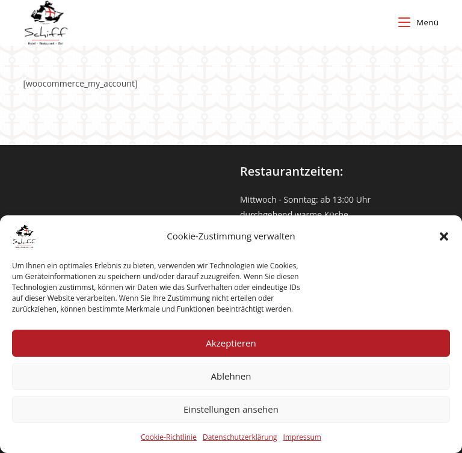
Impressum (302, 437)
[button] (444, 236)
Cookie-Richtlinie (169, 437)
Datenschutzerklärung (240, 437)
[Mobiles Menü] (418, 22)
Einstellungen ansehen (231, 409)
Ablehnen (231, 376)
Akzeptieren (231, 343)
